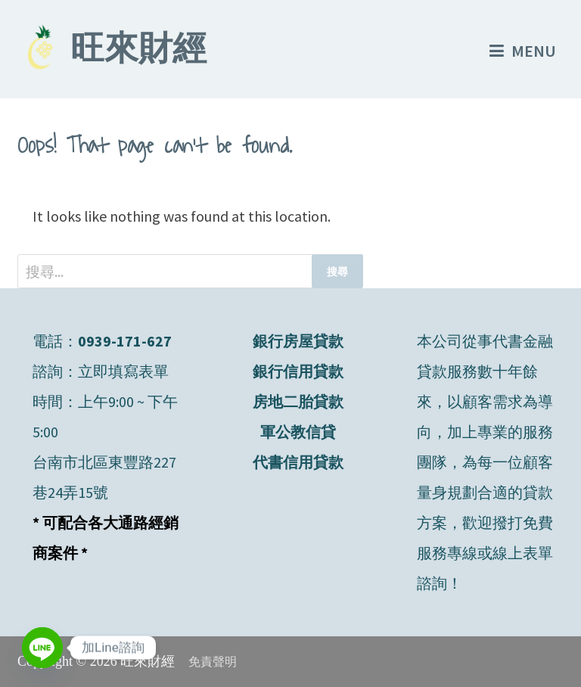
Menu (522, 50)
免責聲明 (212, 661)
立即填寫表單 (123, 371)
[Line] (42, 647)
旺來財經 (138, 51)
